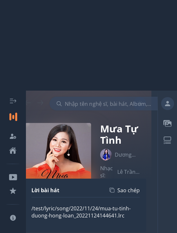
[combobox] (110, 103)
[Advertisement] (88, 45)
